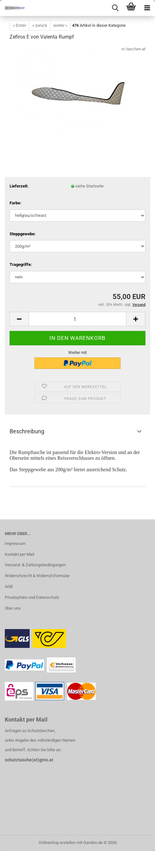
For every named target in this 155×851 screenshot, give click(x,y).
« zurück (39, 25)
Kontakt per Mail (19, 554)
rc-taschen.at (133, 49)
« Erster (19, 25)
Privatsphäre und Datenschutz (32, 597)
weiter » (60, 25)
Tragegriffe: (21, 264)
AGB (9, 586)
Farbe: (15, 203)
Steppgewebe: (23, 233)
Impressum (15, 543)
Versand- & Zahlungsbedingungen (35, 564)
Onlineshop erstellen (57, 842)
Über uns (13, 608)
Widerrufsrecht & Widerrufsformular (37, 575)
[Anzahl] (77, 319)
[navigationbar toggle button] (147, 8)
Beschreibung (27, 431)
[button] (19, 319)
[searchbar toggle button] (115, 8)
